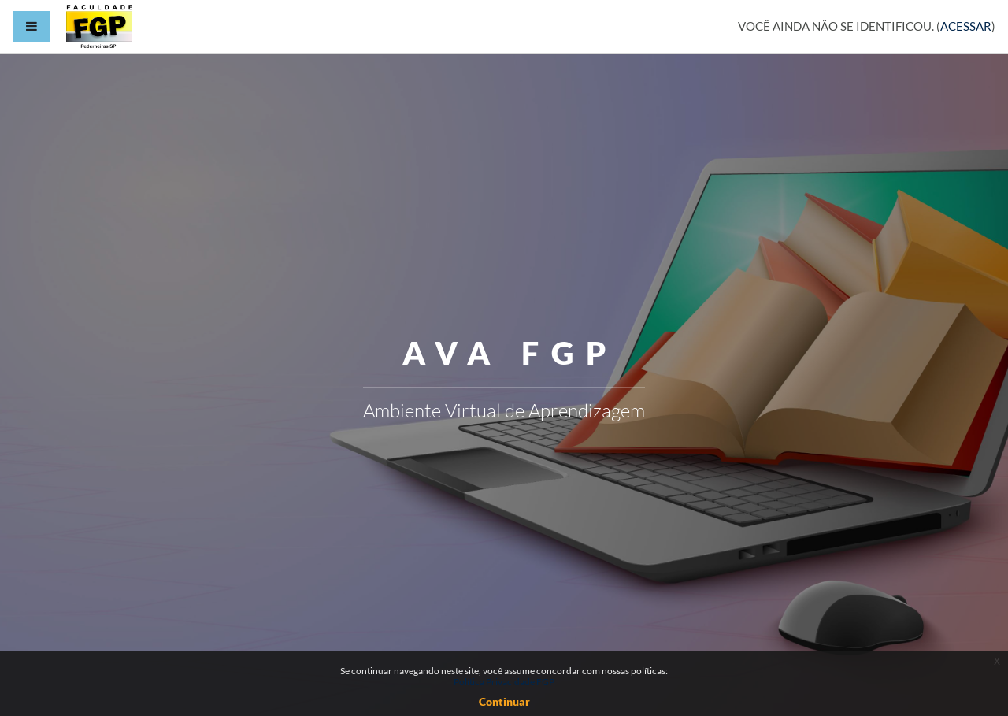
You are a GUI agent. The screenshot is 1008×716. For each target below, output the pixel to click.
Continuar (504, 701)
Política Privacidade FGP (504, 682)
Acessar (965, 26)
